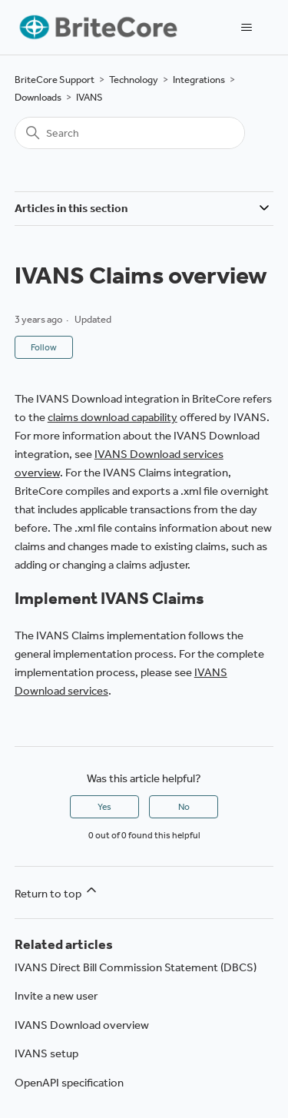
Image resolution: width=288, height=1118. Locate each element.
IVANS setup (46, 1053)
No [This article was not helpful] (184, 806)
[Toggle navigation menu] (246, 27)
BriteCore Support (54, 79)
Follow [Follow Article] (44, 347)
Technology (133, 79)
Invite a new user (56, 996)
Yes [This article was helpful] (104, 806)
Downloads (38, 97)
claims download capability (112, 417)
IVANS (89, 97)
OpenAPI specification (69, 1083)
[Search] (129, 133)
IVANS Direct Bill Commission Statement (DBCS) (136, 967)
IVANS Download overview (82, 1025)
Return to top (57, 891)
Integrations (199, 79)
